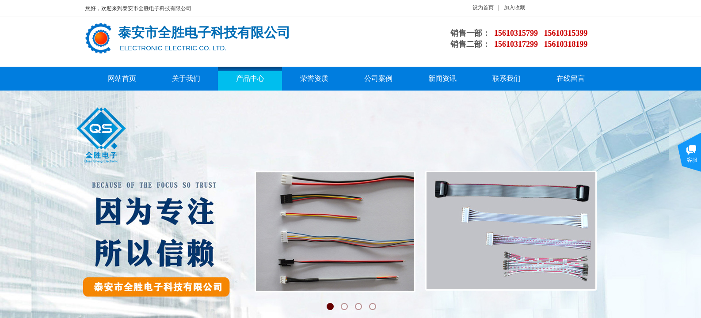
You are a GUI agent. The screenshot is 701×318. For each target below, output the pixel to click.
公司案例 (378, 78)
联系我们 (506, 78)
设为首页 (483, 7)
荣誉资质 (314, 78)
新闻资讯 (442, 78)
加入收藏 (514, 7)
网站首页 (122, 78)
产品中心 (250, 78)
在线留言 (570, 78)
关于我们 (186, 78)
